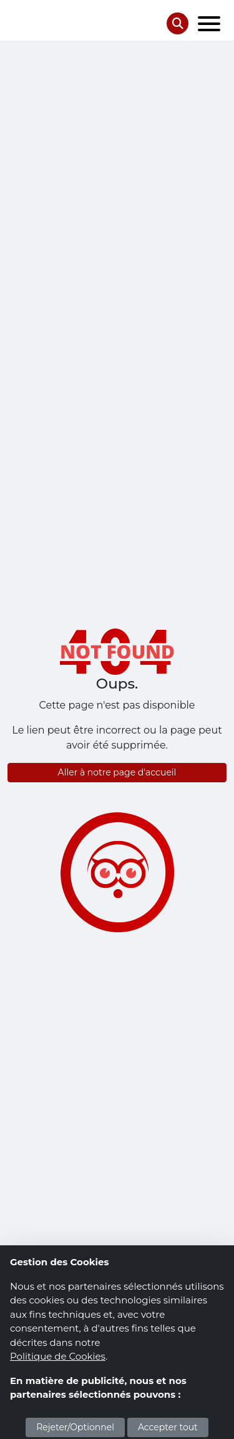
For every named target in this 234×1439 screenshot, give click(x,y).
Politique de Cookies (57, 1356)
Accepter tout (168, 1427)
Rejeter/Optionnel (75, 1427)
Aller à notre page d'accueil (117, 772)
